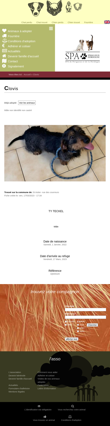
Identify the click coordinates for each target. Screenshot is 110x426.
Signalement (16, 66)
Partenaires (43, 385)
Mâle (56, 226)
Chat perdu (26, 22)
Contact (13, 61)
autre (82, 331)
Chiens (35, 9)
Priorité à (79, 8)
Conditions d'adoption (21, 41)
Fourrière (88, 22)
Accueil (27, 74)
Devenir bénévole (17, 375)
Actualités (14, 51)
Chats (54, 9)
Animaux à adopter (20, 31)
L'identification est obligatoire (37, 410)
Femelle (71, 321)
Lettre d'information (47, 388)
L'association (15, 372)
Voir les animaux (27, 103)
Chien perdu (57, 22)
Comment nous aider (48, 372)
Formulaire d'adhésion (19, 388)
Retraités (69, 8)
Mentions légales (17, 391)
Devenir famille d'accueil (23, 56)
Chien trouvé (74, 22)
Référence (70, 314)
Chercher (69, 306)
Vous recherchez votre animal (72, 410)
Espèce (81, 321)
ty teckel (56, 211)
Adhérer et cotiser (19, 46)
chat (82, 324)
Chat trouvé (42, 22)
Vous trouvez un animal (44, 420)
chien (82, 328)
